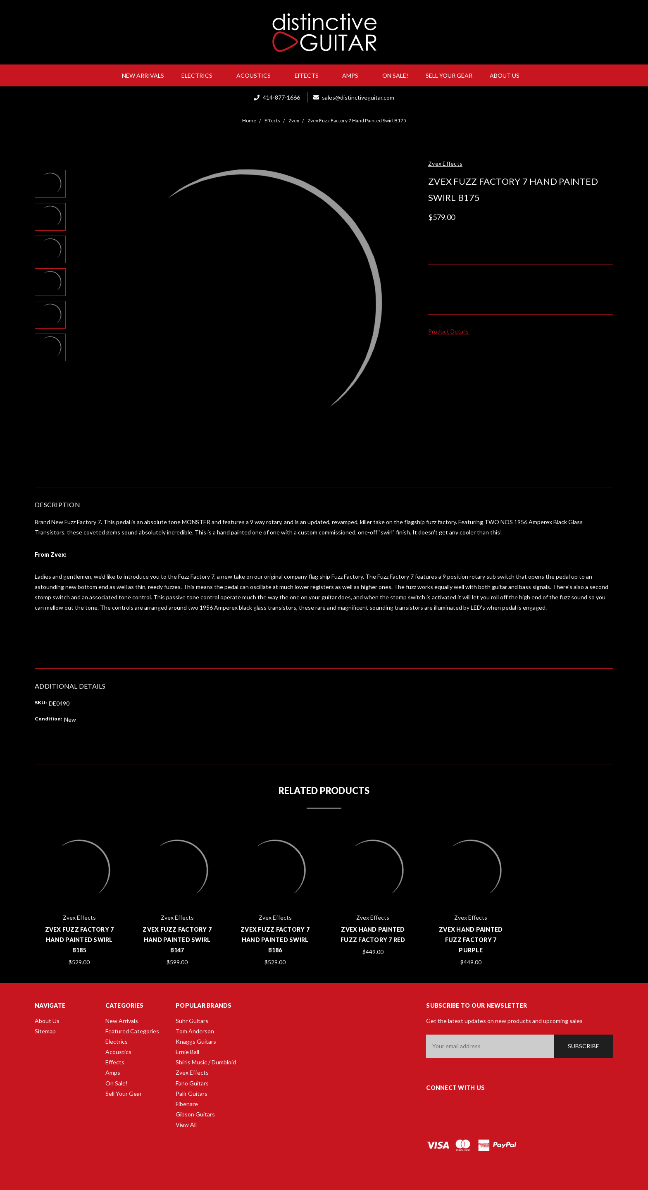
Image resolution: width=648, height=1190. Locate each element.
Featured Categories (132, 1031)
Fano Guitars (192, 1083)
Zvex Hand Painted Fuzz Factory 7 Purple (471, 940)
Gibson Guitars (195, 1114)
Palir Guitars (191, 1093)
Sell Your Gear (449, 75)
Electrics (200, 75)
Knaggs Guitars (196, 1041)
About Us (508, 75)
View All (186, 1124)
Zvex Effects (192, 1072)
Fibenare (187, 1103)
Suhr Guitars (192, 1020)
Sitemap (45, 1031)
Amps (353, 75)
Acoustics (256, 75)
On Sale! (395, 75)
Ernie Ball (187, 1051)
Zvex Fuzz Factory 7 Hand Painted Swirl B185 (79, 940)
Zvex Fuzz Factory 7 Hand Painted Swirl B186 (275, 940)
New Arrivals (143, 75)
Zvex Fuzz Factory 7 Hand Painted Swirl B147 (177, 940)
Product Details (451, 331)
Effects (310, 75)
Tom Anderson (195, 1031)
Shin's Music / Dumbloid (206, 1062)
